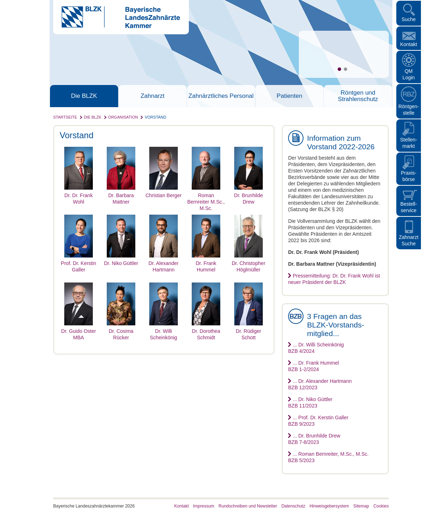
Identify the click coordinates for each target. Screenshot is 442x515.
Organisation (123, 117)
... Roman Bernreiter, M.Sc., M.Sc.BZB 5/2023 (328, 457)
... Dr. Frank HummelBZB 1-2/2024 (313, 366)
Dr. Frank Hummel (206, 263)
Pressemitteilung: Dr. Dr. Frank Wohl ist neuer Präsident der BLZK (334, 279)
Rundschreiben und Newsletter (248, 506)
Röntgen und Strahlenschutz (358, 96)
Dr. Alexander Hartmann (163, 263)
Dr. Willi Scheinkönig (163, 331)
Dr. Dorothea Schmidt (206, 331)
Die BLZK (84, 96)
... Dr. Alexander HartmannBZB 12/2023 (320, 384)
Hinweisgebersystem (329, 506)
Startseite (65, 117)
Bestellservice (408, 207)
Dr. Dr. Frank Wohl (78, 195)
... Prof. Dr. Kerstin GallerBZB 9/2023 (318, 421)
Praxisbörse (409, 176)
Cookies (381, 506)
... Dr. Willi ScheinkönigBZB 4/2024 (316, 348)
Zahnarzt (153, 96)
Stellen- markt (408, 143)
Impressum (203, 506)
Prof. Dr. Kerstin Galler (78, 263)
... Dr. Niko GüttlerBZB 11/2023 (310, 402)
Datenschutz (293, 506)
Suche (409, 19)
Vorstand (155, 117)
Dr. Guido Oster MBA (78, 331)
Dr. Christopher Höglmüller (248, 263)
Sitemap (361, 506)
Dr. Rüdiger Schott (248, 331)
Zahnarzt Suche (408, 240)
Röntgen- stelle (408, 110)
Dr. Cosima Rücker (121, 331)
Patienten (289, 96)
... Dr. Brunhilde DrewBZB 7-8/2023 (314, 439)
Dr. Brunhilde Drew (248, 195)
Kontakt (408, 44)
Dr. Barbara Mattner (121, 195)
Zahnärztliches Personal (221, 96)
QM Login (408, 74)
